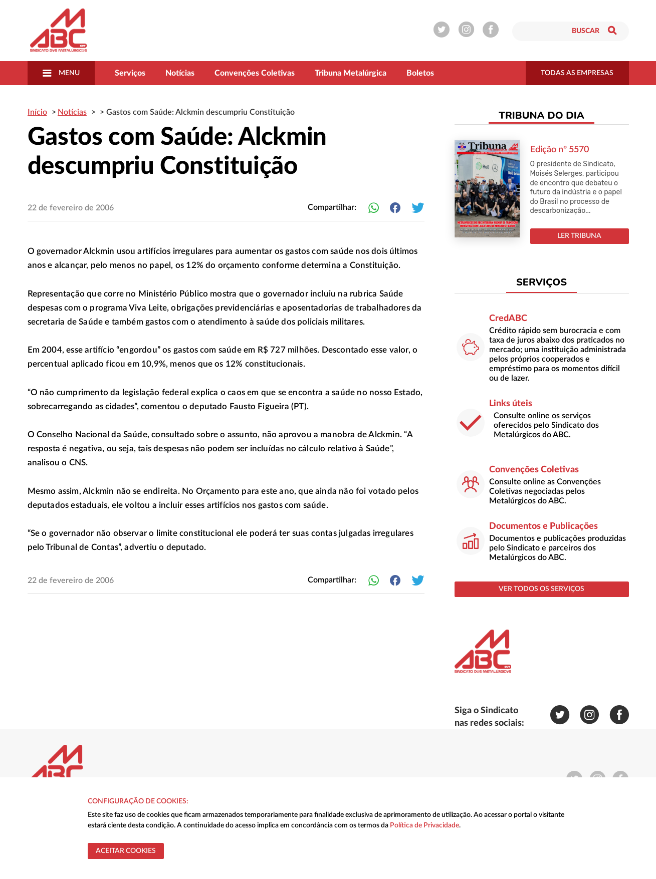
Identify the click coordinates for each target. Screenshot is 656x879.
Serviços (130, 73)
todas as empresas (577, 73)
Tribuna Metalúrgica (350, 73)
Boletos (420, 73)
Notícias (179, 73)
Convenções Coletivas (254, 73)
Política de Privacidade (424, 825)
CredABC (508, 318)
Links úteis (510, 403)
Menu (61, 73)
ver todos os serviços (541, 589)
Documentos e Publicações (543, 526)
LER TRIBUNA (579, 235)
